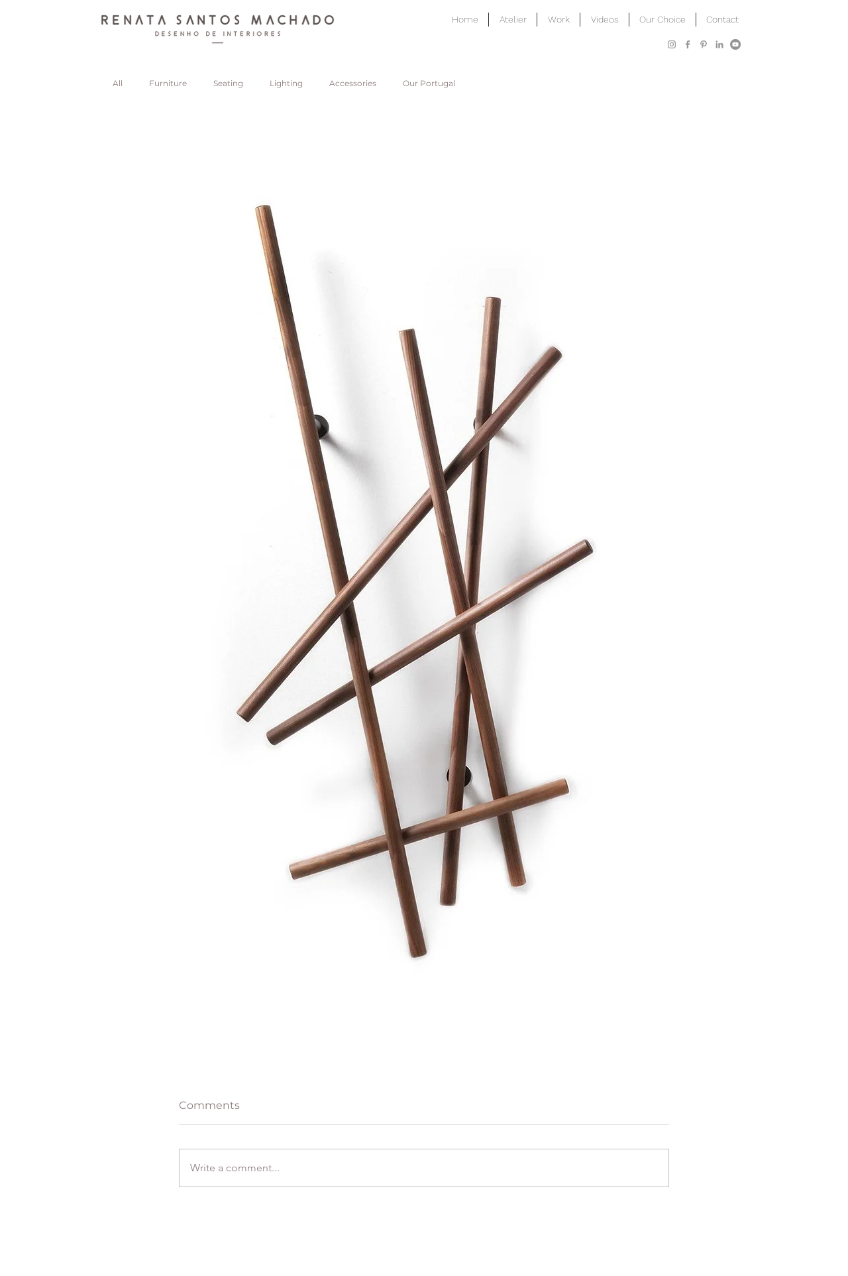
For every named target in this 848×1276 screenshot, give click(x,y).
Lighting (286, 83)
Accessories (352, 83)
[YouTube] (735, 44)
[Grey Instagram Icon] (671, 44)
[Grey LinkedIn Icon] (719, 44)
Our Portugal (429, 83)
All (118, 83)
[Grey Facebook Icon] (687, 44)
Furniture (168, 83)
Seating (228, 83)
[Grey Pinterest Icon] (703, 44)
